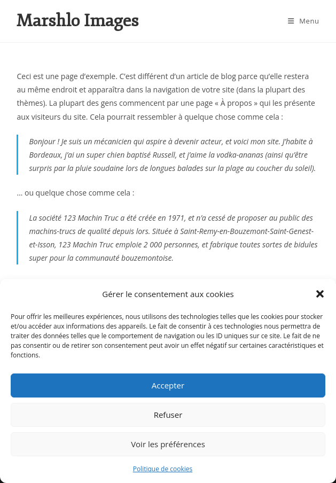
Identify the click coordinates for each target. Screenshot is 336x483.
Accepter (168, 385)
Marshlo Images (77, 21)
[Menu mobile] (303, 21)
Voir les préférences (168, 444)
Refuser (168, 414)
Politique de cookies (163, 468)
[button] (320, 294)
